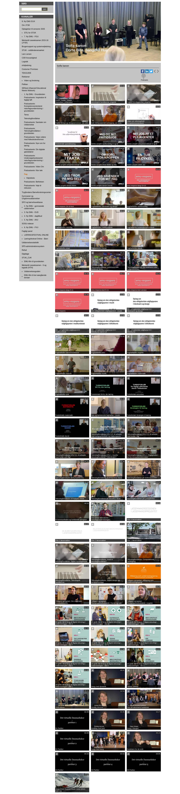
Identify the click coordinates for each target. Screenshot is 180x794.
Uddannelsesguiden (32, 271)
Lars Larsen (27, 54)
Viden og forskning (31, 81)
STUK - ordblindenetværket (33, 50)
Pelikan (25, 84)
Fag (25, 174)
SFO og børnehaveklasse (32, 202)
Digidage (25, 254)
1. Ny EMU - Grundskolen (34, 94)
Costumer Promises (30, 69)
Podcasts (144, 80)
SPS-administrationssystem (33, 246)
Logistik (25, 62)
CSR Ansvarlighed (29, 58)
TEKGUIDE (26, 73)
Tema (26, 115)
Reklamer (26, 77)
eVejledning (26, 65)
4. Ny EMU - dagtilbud (33, 216)
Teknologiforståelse (32, 118)
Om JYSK (26, 25)
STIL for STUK (30, 33)
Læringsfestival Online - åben (36, 239)
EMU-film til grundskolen (34, 261)
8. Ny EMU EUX (28, 21)
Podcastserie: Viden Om (34, 167)
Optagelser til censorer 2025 (33, 29)
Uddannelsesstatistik (30, 242)
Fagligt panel (27, 231)
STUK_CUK (27, 258)
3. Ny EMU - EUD (31, 212)
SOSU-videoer (28, 224)
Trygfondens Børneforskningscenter (36, 192)
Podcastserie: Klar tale (33, 170)
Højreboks (30, 178)
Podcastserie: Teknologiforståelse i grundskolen (32, 130)
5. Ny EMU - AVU (31, 220)
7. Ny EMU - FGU (31, 36)
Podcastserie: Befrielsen (34, 182)
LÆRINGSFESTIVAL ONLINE (36, 235)
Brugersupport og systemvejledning (36, 46)
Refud (24, 250)
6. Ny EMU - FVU (31, 227)
